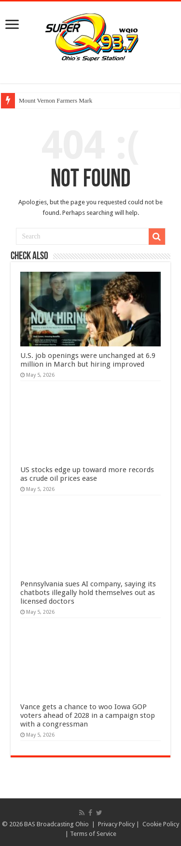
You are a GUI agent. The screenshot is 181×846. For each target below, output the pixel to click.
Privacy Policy (116, 824)
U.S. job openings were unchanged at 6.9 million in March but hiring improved (87, 360)
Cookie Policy (160, 824)
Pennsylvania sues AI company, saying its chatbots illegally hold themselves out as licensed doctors (88, 593)
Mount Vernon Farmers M (51, 100)
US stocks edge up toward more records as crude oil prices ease (87, 474)
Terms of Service (93, 833)
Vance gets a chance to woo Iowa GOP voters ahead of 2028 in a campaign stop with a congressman (87, 715)
